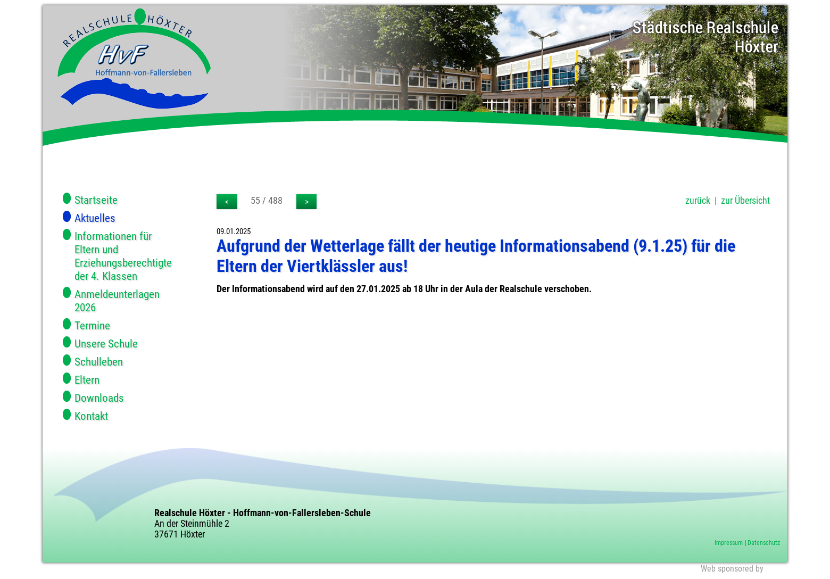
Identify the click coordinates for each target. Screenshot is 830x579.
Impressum (729, 543)
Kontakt (91, 416)
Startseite (96, 199)
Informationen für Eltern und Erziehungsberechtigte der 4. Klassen (123, 256)
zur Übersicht (745, 200)
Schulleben (98, 361)
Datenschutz (764, 543)
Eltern (86, 379)
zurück (697, 200)
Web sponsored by (732, 569)
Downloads (99, 397)
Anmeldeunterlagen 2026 (117, 300)
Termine (92, 325)
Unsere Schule (106, 343)
